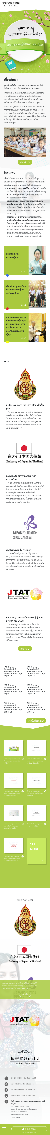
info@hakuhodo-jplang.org (22, 1083)
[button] (21, 69)
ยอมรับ (25, 994)
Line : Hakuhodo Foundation (23, 1095)
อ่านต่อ (25, 162)
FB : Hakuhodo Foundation (23, 1089)
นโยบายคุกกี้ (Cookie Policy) (21, 988)
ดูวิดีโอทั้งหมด (36, 721)
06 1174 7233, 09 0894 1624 (23, 1078)
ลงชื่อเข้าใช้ (29, 1129)
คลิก (23, 271)
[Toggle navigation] (4, 1129)
